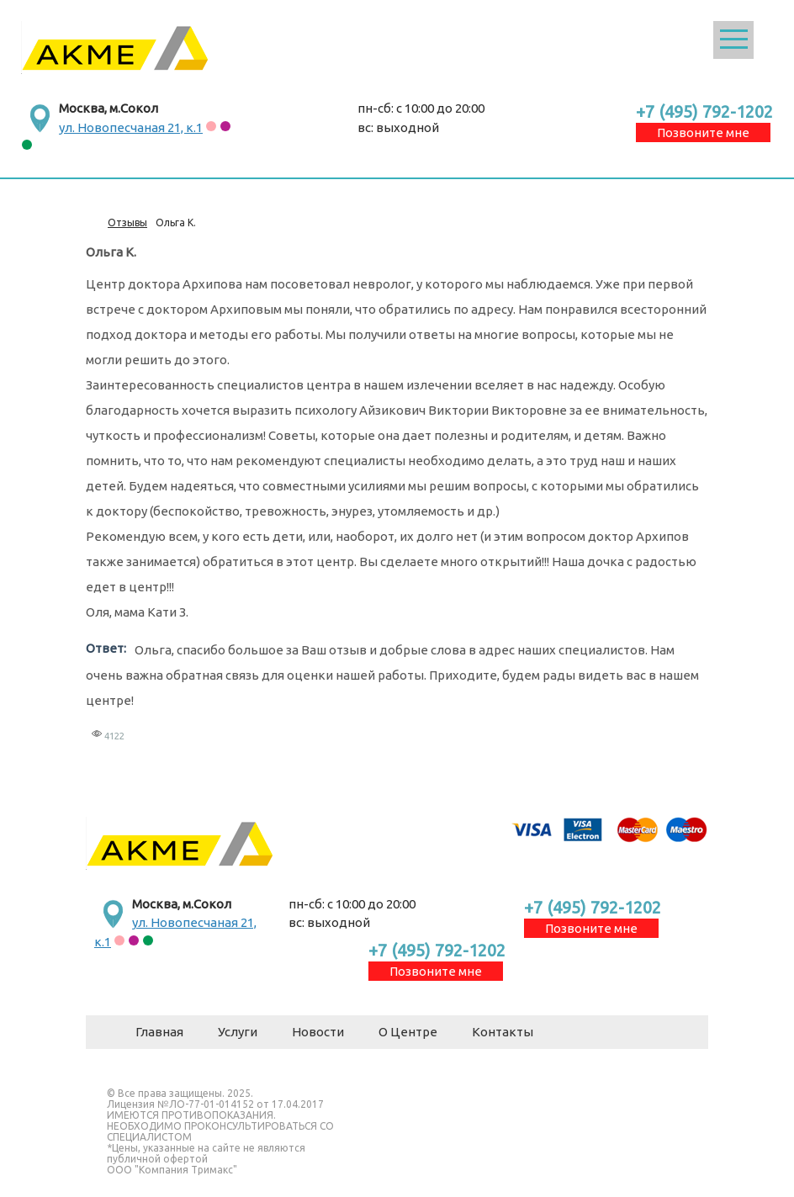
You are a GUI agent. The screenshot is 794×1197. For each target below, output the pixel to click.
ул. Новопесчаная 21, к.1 (131, 127)
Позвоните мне (703, 132)
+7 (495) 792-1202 (704, 111)
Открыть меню (733, 40)
